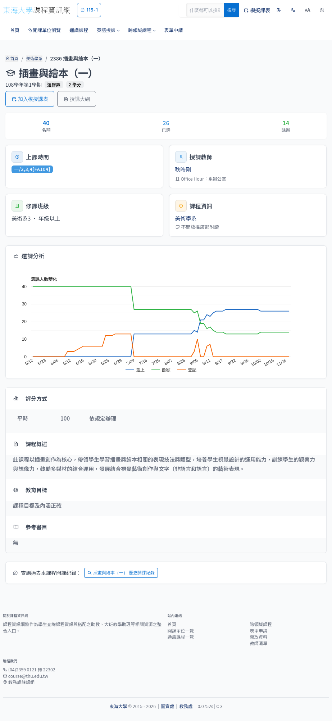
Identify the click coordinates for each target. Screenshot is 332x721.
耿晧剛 (183, 169)
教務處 (185, 706)
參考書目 (30, 527)
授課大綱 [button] (76, 99)
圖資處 (167, 706)
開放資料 (258, 637)
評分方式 (30, 398)
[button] (108, 30)
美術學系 (34, 58)
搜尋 (231, 10)
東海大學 (118, 706)
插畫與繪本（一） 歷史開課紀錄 (121, 572)
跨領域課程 (261, 624)
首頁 (11, 58)
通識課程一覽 (181, 637)
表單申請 (258, 630)
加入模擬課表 (30, 99)
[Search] (209, 10)
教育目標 (30, 490)
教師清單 (258, 643)
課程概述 (30, 444)
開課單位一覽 (181, 630)
